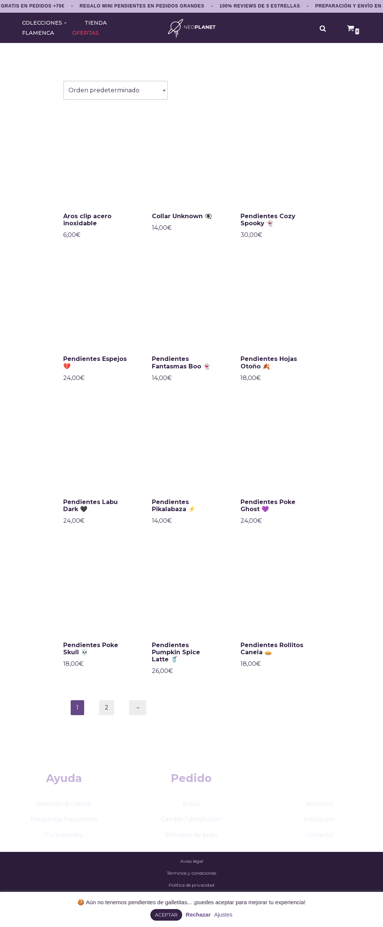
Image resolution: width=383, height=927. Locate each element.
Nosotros (319, 803)
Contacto (319, 834)
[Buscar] (322, 28)
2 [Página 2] (106, 707)
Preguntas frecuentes (63, 819)
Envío (191, 803)
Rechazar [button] (198, 914)
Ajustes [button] (223, 914)
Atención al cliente (64, 803)
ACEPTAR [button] (166, 915)
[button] (65, 23)
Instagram (319, 819)
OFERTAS (85, 33)
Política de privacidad (191, 885)
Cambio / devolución (191, 819)
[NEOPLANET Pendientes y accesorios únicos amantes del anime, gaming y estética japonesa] (191, 28)
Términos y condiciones (191, 873)
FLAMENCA (38, 33)
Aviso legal (191, 861)
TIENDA (96, 22)
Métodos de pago (191, 834)
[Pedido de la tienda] (115, 90)
